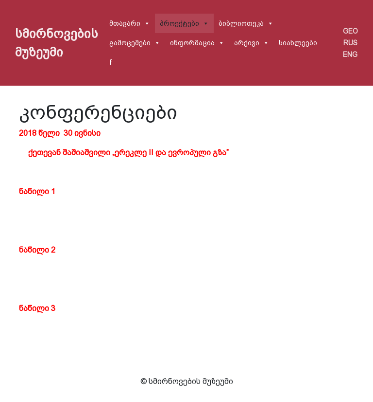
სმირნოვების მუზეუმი (56, 42)
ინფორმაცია (192, 43)
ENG (350, 54)
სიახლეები (298, 43)
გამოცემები (130, 43)
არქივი (246, 43)
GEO (350, 31)
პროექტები (179, 23)
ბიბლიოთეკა (241, 23)
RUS (350, 43)
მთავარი (124, 23)
